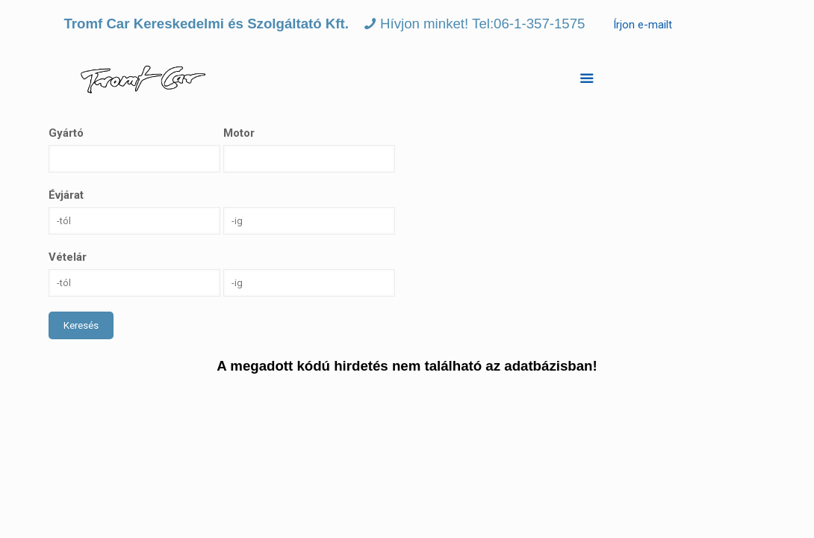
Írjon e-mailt (642, 24)
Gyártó (66, 133)
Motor (239, 133)
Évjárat (66, 195)
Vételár (68, 257)
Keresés (81, 325)
